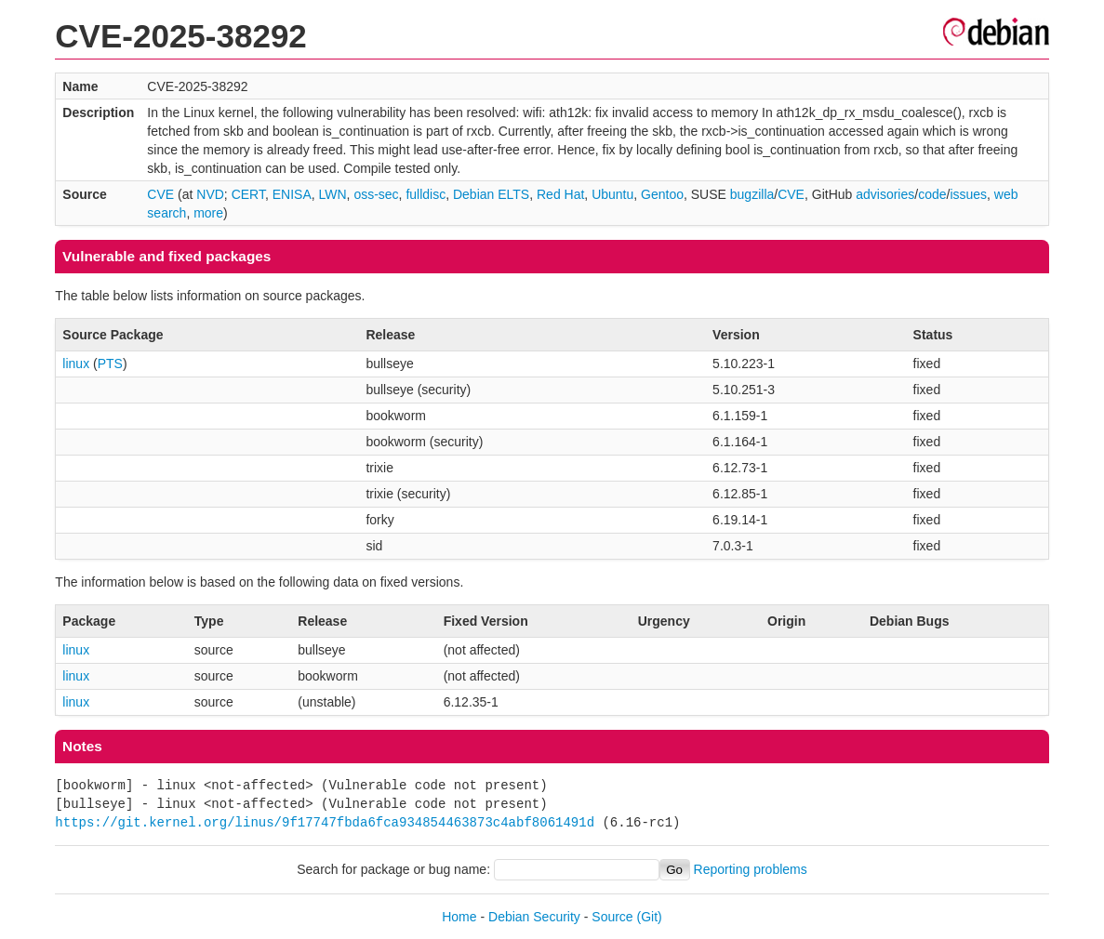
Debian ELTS (491, 194)
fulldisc (426, 194)
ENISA (292, 194)
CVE (160, 194)
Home (459, 916)
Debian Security (534, 916)
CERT (248, 194)
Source (612, 916)
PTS (110, 363)
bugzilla (752, 194)
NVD (210, 194)
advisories (885, 194)
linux (75, 363)
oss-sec (375, 194)
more (208, 212)
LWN (333, 194)
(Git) (649, 916)
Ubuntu (612, 194)
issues (968, 194)
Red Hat (560, 194)
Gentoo (662, 194)
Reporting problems (750, 869)
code (932, 194)
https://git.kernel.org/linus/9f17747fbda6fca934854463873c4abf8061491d (324, 822)
